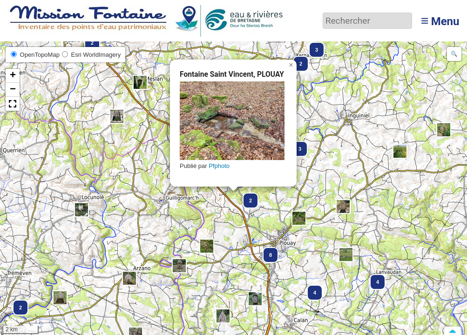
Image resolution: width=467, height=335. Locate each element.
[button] (140, 82)
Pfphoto (219, 165)
